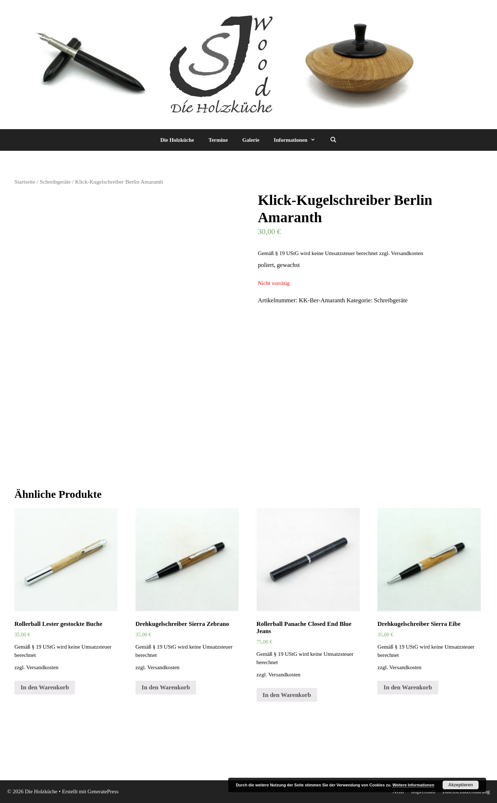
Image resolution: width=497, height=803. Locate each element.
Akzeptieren (460, 784)
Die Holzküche (177, 140)
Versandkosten (407, 253)
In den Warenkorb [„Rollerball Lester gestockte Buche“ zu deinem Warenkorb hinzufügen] (45, 687)
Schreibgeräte (55, 182)
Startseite (24, 182)
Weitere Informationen (413, 785)
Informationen (298, 140)
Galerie (250, 140)
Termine (218, 140)
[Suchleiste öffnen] (333, 140)
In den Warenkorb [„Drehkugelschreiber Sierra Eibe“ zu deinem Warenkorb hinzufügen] (407, 687)
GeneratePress (103, 791)
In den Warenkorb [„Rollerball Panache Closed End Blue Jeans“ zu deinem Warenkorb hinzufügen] (287, 695)
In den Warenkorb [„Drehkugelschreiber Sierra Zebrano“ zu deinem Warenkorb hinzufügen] (166, 687)
